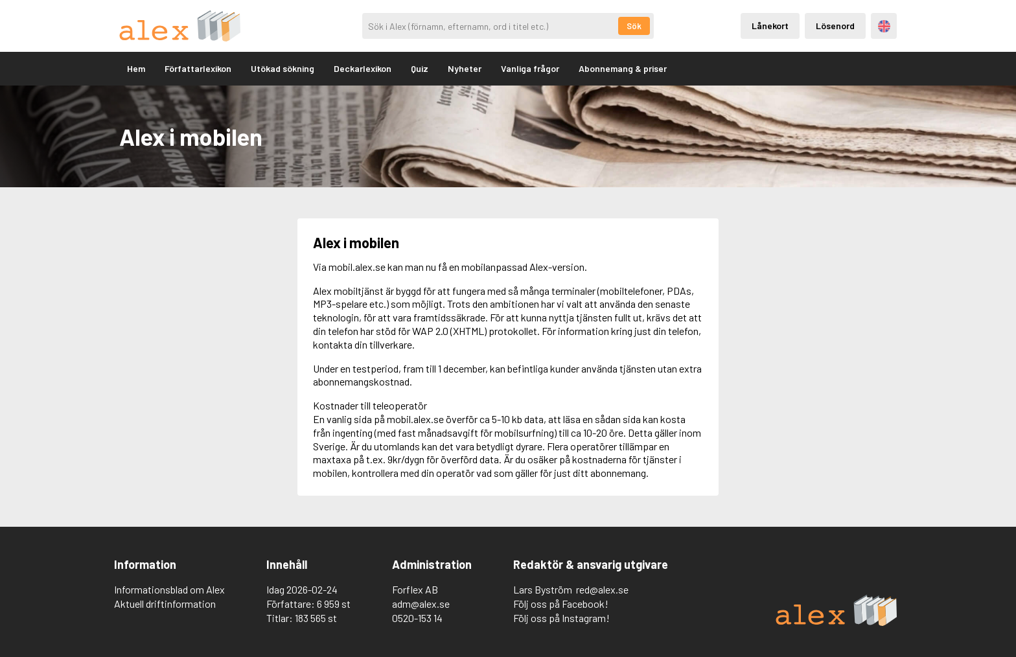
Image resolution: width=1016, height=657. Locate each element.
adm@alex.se (421, 603)
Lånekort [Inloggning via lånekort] (770, 25)
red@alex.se (602, 589)
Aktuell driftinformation (165, 603)
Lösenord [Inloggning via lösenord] (835, 25)
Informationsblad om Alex (169, 589)
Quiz (419, 68)
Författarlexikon (198, 68)
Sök (634, 26)
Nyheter (464, 68)
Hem (136, 68)
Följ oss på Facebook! (560, 603)
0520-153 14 (417, 618)
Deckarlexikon (362, 68)
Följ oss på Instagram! (561, 618)
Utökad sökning (282, 68)
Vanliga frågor (530, 68)
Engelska (884, 26)
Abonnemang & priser (623, 68)
